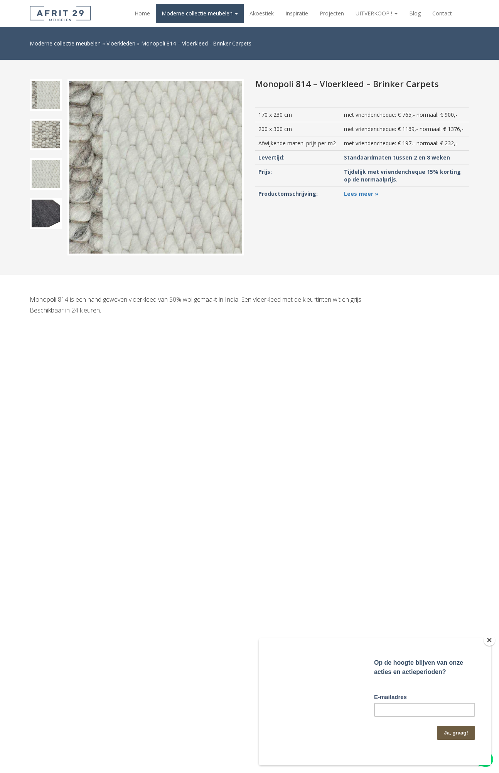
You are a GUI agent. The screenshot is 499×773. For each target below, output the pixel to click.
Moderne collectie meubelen (200, 13)
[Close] (489, 640)
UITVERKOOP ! (377, 13)
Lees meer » (361, 193)
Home (142, 13)
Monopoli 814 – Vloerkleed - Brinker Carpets (196, 43)
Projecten (332, 13)
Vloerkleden (120, 43)
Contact (442, 13)
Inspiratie (296, 13)
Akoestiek (262, 13)
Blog (415, 13)
